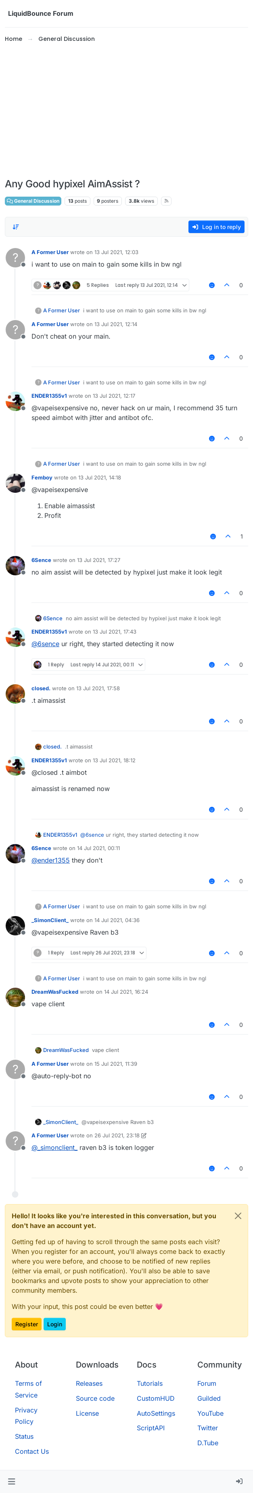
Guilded (209, 1398)
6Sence (41, 560)
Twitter (207, 1428)
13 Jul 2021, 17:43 (114, 631)
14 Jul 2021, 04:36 (117, 920)
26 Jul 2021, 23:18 (117, 1135)
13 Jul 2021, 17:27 (98, 560)
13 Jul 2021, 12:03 (116, 252)
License (87, 1413)
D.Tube (207, 1443)
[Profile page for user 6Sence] (15, 565)
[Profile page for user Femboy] (15, 483)
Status (24, 1436)
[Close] (238, 1216)
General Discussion (33, 201)
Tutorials (150, 1383)
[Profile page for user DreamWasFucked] (15, 997)
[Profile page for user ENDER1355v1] (15, 401)
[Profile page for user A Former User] (15, 257)
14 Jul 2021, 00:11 (98, 848)
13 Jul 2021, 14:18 (99, 477)
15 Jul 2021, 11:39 (115, 1063)
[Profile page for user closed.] (15, 694)
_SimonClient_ (50, 920)
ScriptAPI (151, 1428)
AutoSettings (156, 1413)
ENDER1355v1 (49, 395)
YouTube (210, 1413)
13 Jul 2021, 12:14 (115, 324)
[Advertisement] (126, 111)
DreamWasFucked (54, 991)
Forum (206, 1383)
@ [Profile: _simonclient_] (54, 1147)
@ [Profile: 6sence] (45, 644)
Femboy (41, 477)
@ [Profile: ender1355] (50, 860)
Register (26, 1324)
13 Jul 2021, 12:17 (114, 395)
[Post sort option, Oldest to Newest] (15, 227)
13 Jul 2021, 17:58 (98, 688)
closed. (40, 688)
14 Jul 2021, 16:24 (126, 991)
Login (54, 1324)
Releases (89, 1383)
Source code (95, 1398)
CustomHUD (156, 1398)
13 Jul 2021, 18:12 (114, 760)
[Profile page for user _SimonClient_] (15, 925)
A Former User (50, 252)
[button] (11, 1482)
